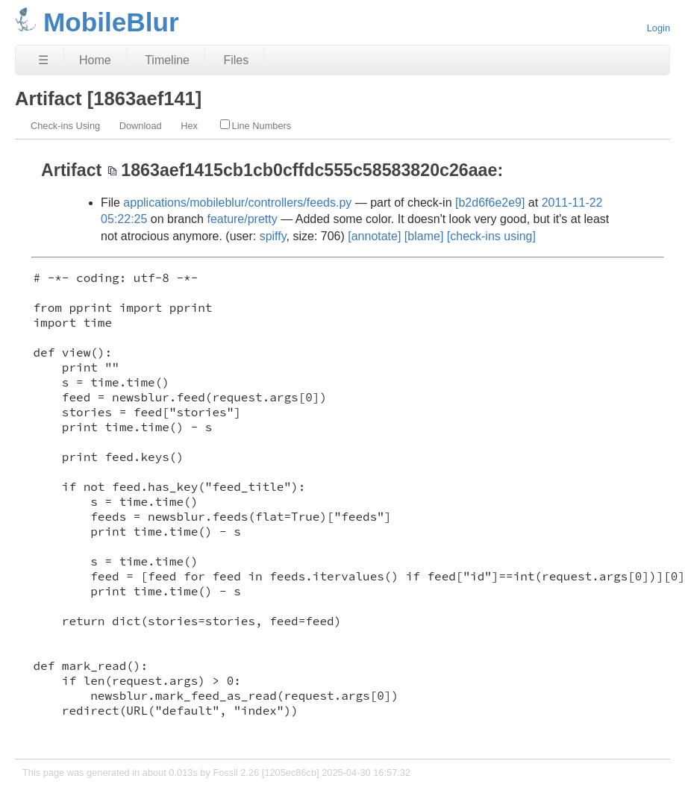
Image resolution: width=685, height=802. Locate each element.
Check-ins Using (65, 125)
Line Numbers (256, 125)
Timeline (167, 60)
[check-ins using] (491, 236)
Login (658, 28)
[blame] (423, 236)
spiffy (273, 236)
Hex (189, 125)
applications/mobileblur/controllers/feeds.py (237, 202)
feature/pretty (242, 219)
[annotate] (374, 236)
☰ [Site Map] (43, 60)
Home (95, 60)
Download (140, 125)
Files (235, 60)
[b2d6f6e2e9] (490, 202)
